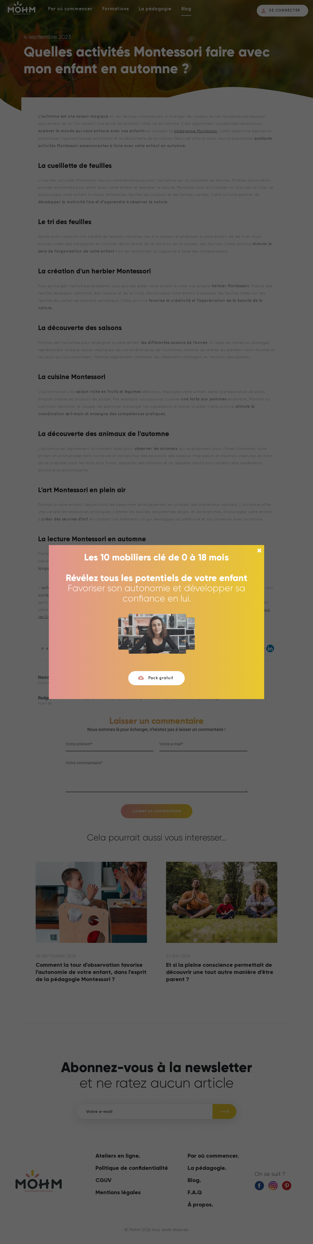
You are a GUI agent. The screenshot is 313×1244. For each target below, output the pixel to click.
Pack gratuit (155, 678)
